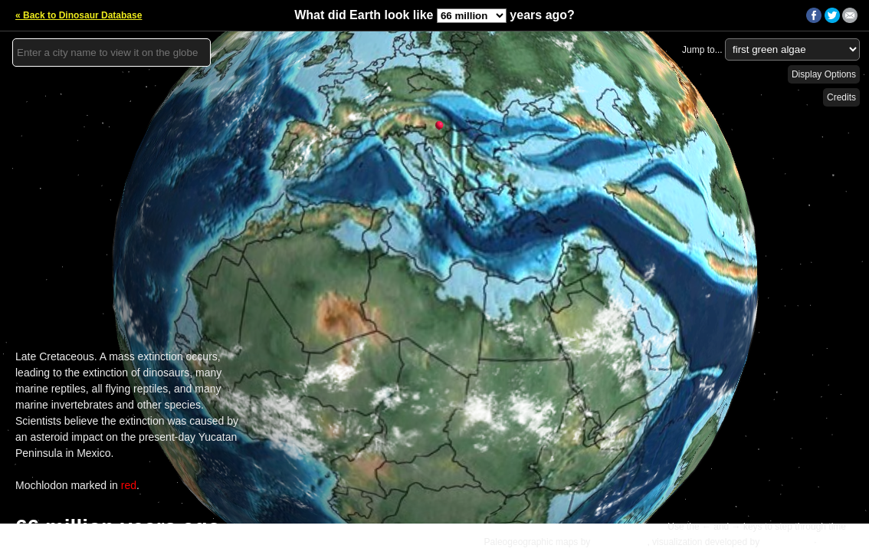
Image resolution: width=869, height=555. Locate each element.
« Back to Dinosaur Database (78, 15)
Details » (839, 542)
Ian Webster (786, 542)
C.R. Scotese (620, 542)
